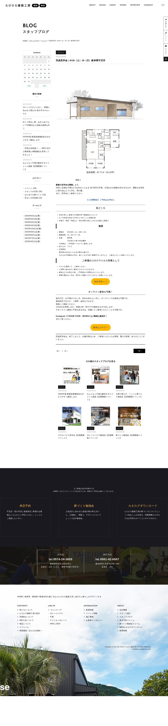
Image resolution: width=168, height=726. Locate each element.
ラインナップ (56, 643)
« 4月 (29, 86)
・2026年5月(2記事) (31, 219)
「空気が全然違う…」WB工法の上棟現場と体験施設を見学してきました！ (37, 150)
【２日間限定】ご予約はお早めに (100, 200)
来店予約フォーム (126, 654)
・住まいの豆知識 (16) (32, 198)
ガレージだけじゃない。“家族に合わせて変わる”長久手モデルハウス (36, 109)
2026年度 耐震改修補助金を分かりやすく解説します (37, 137)
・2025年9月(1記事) (31, 232)
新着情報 (89, 643)
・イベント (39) (29, 188)
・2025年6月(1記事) (31, 241)
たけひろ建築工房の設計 (29, 647)
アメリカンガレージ (58, 654)
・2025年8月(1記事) (31, 235)
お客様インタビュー (94, 654)
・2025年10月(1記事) (32, 229)
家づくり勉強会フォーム (129, 657)
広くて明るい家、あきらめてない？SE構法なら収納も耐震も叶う (36, 123)
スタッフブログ (126, 650)
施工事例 (89, 650)
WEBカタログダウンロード (131, 660)
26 (37, 77)
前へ (58, 351)
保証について (25, 657)
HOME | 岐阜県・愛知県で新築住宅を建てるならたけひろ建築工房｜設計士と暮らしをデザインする (59, 630)
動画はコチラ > (100, 327)
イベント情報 (91, 647)
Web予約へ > (100, 281)
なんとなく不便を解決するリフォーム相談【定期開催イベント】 (36, 164)
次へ (66, 351)
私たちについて (26, 643)
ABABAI (142, 682)
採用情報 (123, 664)
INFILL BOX (55, 657)
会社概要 (123, 643)
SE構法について (26, 650)
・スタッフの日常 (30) (32, 191)
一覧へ (139, 351)
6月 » (45, 86)
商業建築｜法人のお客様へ (30, 664)
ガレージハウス (56, 647)
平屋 (52, 650)
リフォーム (24, 660)
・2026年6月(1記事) (31, 216)
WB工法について (26, 654)
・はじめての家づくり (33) (34, 195)
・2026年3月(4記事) (31, 225)
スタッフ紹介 (125, 647)
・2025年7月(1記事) (31, 238)
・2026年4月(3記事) (31, 222)
